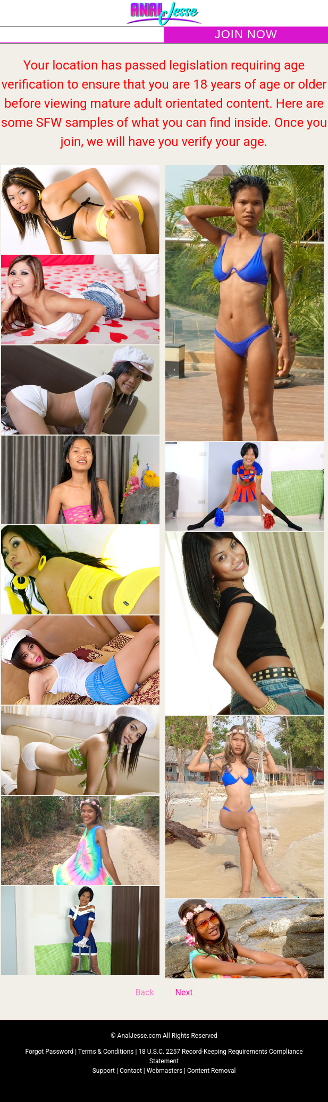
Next (184, 992)
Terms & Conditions (107, 1051)
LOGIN (82, 35)
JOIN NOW (246, 34)
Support (103, 1070)
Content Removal (211, 1070)
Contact (131, 1070)
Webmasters (164, 1070)
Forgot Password (50, 1051)
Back (144, 992)
